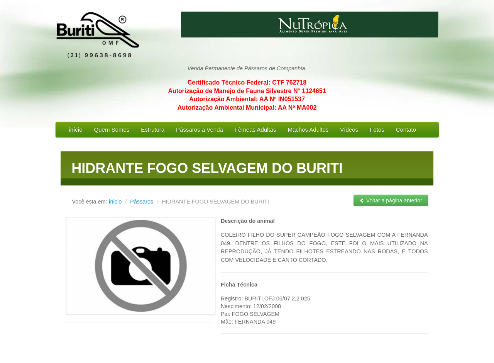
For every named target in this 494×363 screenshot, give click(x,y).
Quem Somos (112, 129)
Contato (406, 129)
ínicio (115, 201)
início (76, 129)
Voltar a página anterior (390, 200)
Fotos (377, 129)
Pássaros (142, 201)
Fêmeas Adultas (255, 129)
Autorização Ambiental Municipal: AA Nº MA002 (247, 107)
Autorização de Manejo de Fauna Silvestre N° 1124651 (247, 91)
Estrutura (152, 129)
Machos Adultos (308, 129)
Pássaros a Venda (199, 129)
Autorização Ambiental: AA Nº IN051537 (247, 99)
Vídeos (349, 129)
